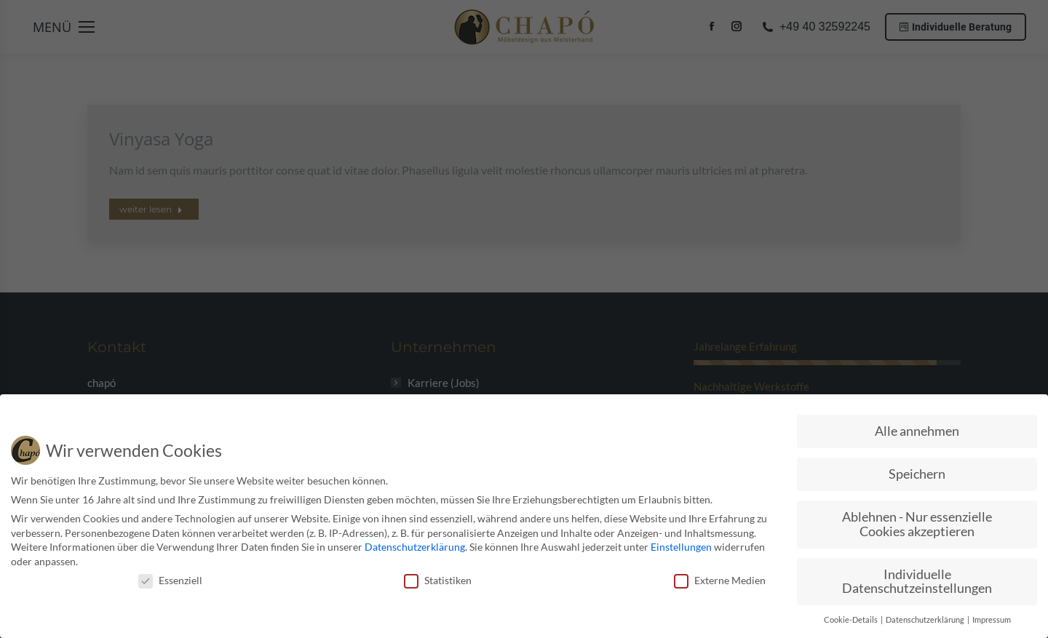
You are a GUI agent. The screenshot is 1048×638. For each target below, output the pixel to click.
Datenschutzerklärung (415, 547)
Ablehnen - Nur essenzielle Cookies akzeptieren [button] (917, 524)
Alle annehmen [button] (917, 431)
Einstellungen (681, 547)
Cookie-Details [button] (851, 619)
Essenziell (170, 579)
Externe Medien (720, 579)
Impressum (991, 619)
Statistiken (438, 579)
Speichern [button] (917, 474)
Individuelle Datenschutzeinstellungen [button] (917, 581)
